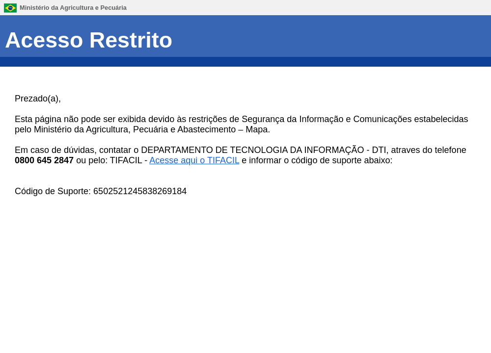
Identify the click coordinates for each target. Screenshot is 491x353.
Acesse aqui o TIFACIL (194, 160)
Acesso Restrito (88, 39)
